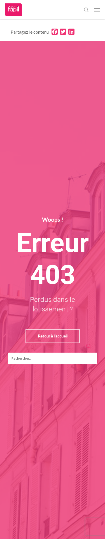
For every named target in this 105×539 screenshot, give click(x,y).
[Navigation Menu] (97, 10)
